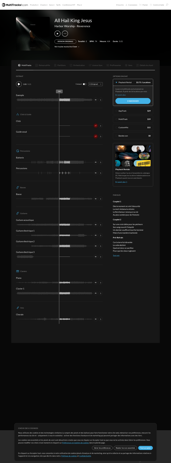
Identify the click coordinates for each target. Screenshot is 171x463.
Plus (79, 5)
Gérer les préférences (102, 448)
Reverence (83, 26)
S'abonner (133, 101)
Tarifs (58, 5)
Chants (43, 5)
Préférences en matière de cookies (75, 443)
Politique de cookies (69, 456)
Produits (34, 5)
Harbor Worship (65, 26)
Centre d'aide (157, 5)
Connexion (131, 5)
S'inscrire (120, 5)
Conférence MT (68, 5)
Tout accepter (145, 448)
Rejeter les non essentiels (125, 448)
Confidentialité (85, 456)
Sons (51, 5)
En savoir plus (120, 95)
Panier (143, 5)
